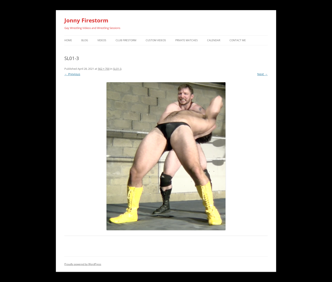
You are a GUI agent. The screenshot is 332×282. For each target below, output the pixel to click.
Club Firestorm (126, 40)
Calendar (213, 40)
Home (68, 40)
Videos (101, 40)
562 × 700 (103, 69)
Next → (262, 74)
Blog (84, 40)
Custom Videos (156, 40)
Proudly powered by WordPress (82, 264)
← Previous (72, 74)
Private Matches (186, 40)
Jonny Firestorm (86, 20)
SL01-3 (117, 69)
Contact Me (238, 40)
